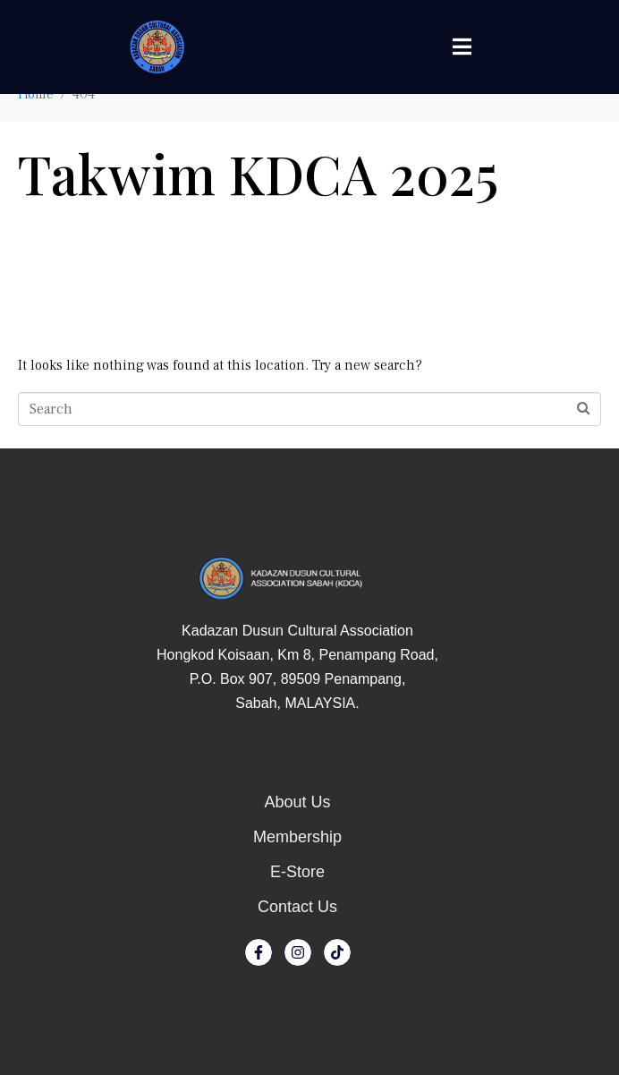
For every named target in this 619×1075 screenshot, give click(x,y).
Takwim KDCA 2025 (258, 173)
